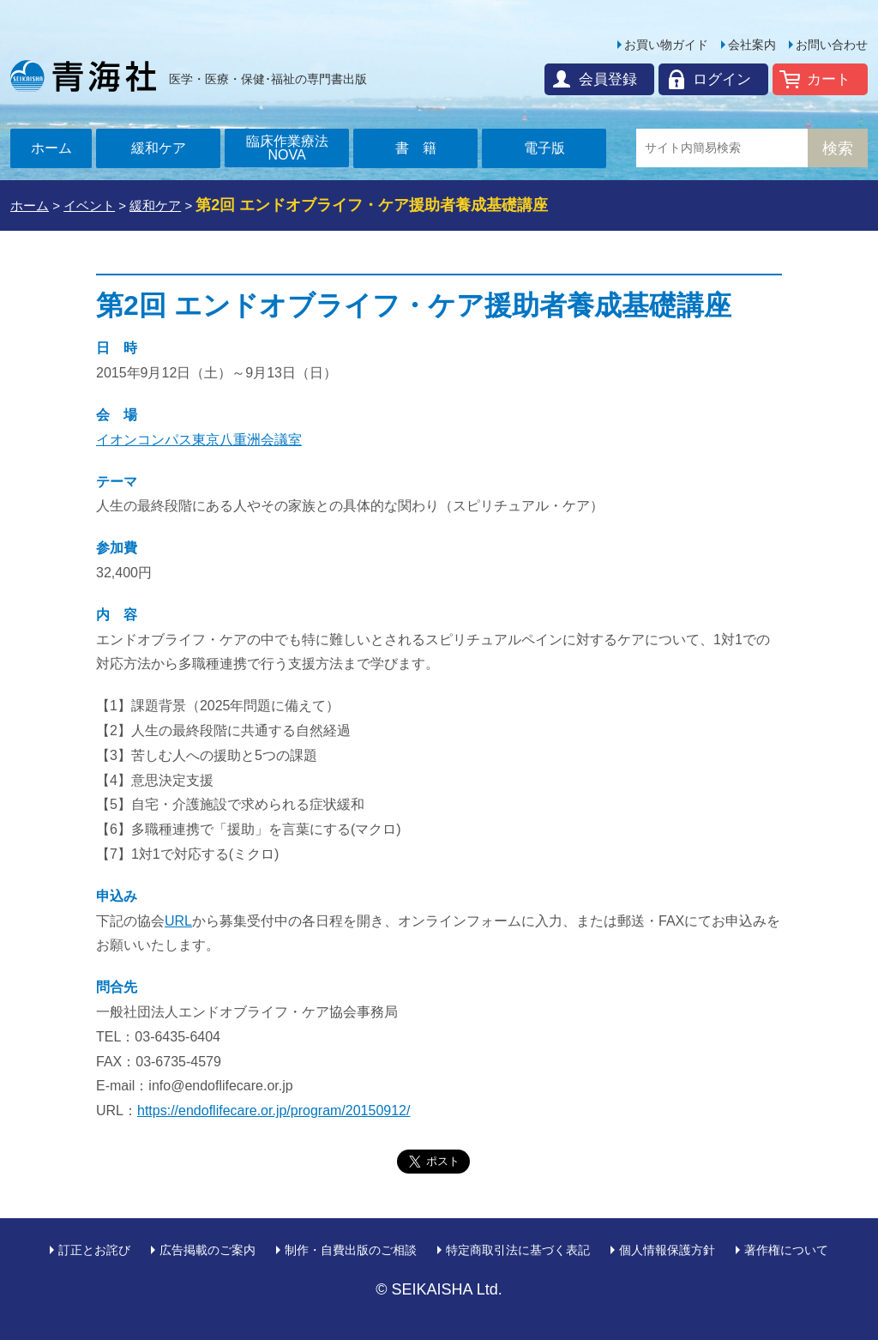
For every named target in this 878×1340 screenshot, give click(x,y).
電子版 (544, 148)
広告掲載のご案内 (207, 1250)
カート (829, 79)
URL (178, 921)
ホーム (51, 148)
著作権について (786, 1250)
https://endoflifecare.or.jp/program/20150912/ (273, 1110)
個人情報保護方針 (667, 1250)
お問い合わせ (832, 45)
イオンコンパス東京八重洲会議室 (199, 439)
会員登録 (608, 79)
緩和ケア (158, 148)
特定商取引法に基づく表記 (518, 1250)
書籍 (422, 148)
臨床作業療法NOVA (287, 148)
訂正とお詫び (94, 1250)
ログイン (722, 79)
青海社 (83, 75)
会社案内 (752, 45)
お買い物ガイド (666, 45)
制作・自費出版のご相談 (351, 1250)
